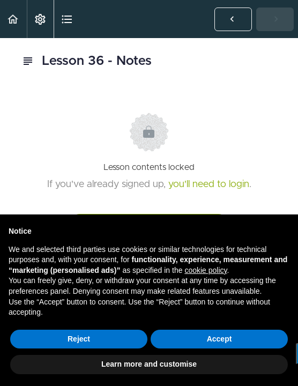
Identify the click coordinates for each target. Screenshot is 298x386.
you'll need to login (208, 184)
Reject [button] (79, 339)
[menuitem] (40, 19)
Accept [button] (219, 339)
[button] (13, 19)
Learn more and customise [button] (149, 364)
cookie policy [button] (205, 270)
